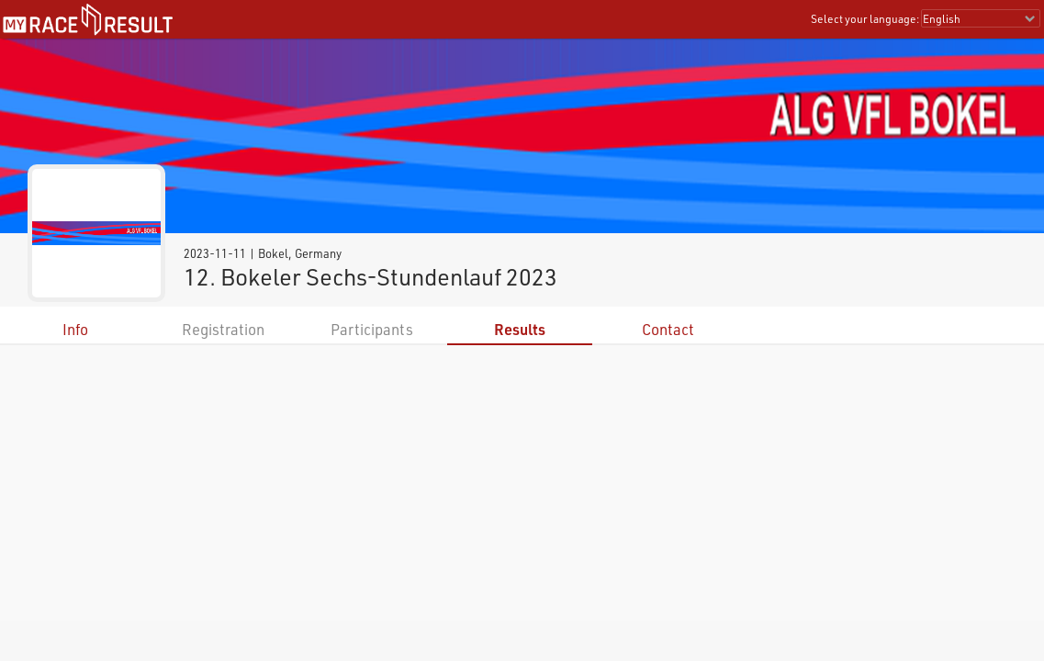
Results (519, 329)
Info (75, 329)
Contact (668, 329)
